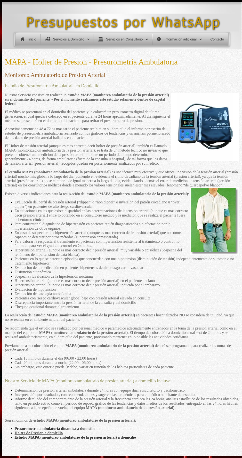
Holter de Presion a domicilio (39, 433)
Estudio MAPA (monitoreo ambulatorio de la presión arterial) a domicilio (75, 437)
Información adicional (181, 39)
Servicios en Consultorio (124, 39)
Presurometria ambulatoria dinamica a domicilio (55, 428)
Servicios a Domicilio (68, 39)
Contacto (217, 39)
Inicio (32, 39)
